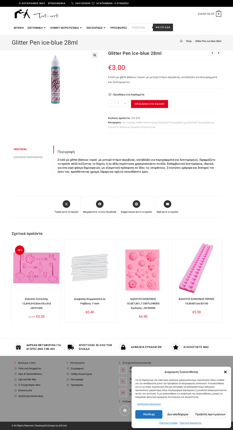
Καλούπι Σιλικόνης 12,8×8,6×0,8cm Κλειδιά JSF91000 (36, 303)
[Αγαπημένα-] (104, 3)
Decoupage (128, 122)
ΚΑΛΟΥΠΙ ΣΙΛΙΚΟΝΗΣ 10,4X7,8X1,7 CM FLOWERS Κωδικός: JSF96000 (143, 303)
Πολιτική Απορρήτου (190, 423)
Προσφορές (77, 384)
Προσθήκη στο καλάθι (149, 104)
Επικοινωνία (56, 3)
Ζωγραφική (77, 368)
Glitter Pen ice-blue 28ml (208, 41)
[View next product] (218, 53)
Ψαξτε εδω (163, 27)
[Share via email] (167, 207)
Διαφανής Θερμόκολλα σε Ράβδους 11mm (90, 301)
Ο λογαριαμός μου (32, 3)
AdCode (63, 425)
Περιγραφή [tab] (20, 149)
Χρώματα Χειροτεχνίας (143, 127)
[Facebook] (125, 410)
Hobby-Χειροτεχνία (146, 122)
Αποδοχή (149, 414)
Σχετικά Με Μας (27, 379)
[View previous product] (212, 53)
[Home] (181, 41)
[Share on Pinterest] (136, 207)
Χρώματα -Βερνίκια (118, 127)
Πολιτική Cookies (168, 423)
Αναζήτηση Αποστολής (30, 396)
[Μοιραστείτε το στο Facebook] (99, 207)
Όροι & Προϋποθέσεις (30, 374)
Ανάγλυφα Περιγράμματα (171, 122)
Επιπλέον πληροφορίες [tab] (28, 157)
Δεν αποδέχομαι (177, 414)
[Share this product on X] (66, 207)
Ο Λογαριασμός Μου (29, 384)
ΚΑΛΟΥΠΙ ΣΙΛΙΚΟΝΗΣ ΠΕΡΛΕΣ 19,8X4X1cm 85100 (196, 301)
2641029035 (80, 3)
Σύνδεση (123, 3)
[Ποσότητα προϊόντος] (118, 103)
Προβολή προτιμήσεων (210, 414)
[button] (225, 372)
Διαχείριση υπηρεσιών (149, 404)
